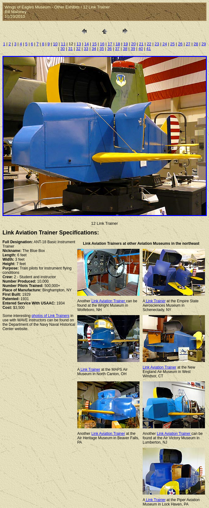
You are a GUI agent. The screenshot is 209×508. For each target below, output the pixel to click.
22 (149, 44)
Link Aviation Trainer (108, 301)
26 (180, 44)
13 (79, 44)
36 (109, 48)
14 (86, 44)
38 (125, 48)
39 (133, 48)
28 (196, 44)
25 (172, 44)
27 (188, 44)
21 (141, 44)
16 (102, 44)
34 (94, 48)
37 (117, 48)
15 (94, 44)
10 (55, 44)
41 (148, 48)
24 (164, 44)
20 (133, 44)
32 (78, 48)
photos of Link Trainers (50, 316)
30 (62, 48)
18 (118, 44)
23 (156, 44)
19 (125, 44)
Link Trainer (155, 301)
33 (86, 48)
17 (110, 44)
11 (63, 44)
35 (101, 48)
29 (204, 44)
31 (70, 48)
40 (141, 48)
